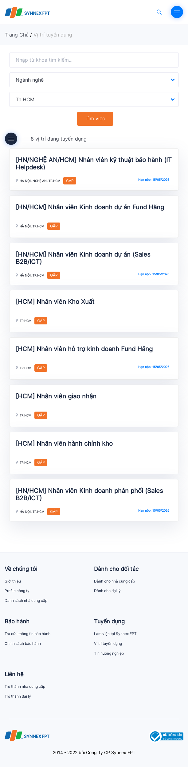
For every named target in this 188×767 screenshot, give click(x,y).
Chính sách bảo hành (23, 643)
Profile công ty (17, 590)
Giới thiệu (13, 581)
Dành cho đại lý (107, 590)
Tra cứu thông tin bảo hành (27, 633)
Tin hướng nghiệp (109, 653)
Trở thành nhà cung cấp (25, 686)
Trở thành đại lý (18, 696)
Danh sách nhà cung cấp (26, 600)
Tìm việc (95, 118)
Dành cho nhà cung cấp (114, 581)
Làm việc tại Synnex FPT (115, 633)
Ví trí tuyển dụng (108, 643)
